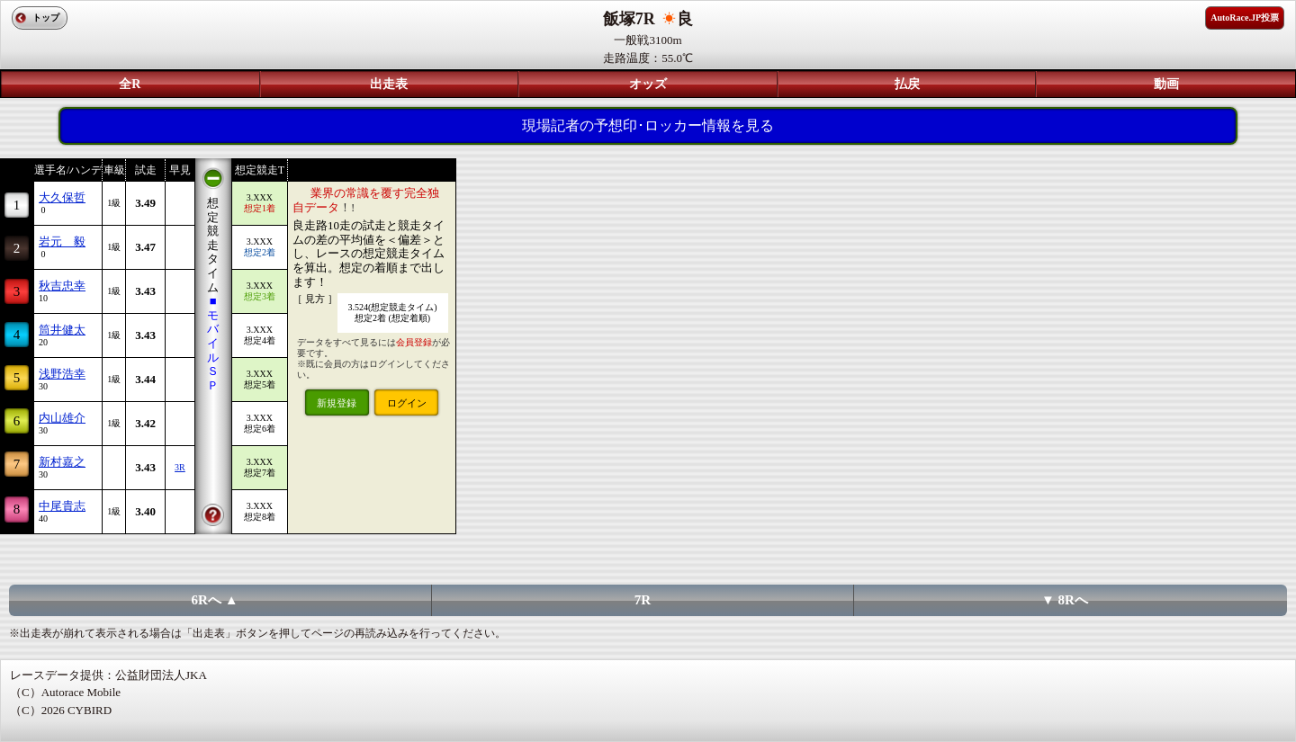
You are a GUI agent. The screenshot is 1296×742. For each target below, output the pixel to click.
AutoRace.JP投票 (1244, 17)
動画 (1166, 84)
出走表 (389, 84)
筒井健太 (62, 329)
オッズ (648, 84)
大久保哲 (62, 197)
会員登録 (414, 342)
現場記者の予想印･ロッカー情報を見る (648, 125)
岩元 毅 (62, 241)
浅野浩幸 (62, 373)
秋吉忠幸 (62, 285)
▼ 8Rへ (1064, 600)
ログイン (407, 403)
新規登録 (336, 403)
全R (129, 84)
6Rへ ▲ (215, 600)
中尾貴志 (62, 506)
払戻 (907, 84)
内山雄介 (62, 418)
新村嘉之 (62, 462)
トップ (45, 17)
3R (180, 467)
